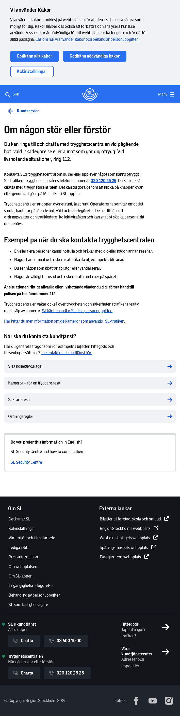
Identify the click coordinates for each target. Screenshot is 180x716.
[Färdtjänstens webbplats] (124, 557)
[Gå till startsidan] (90, 94)
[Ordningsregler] (90, 416)
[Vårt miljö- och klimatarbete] (32, 538)
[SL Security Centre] (26, 462)
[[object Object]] (103, 180)
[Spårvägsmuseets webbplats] (128, 547)
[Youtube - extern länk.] (152, 701)
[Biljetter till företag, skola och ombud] (134, 519)
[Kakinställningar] (22, 528)
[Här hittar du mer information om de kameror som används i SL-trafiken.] (64, 321)
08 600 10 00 (64, 641)
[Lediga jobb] (18, 547)
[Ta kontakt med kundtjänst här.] (66, 352)
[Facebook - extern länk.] (136, 701)
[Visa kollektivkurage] (90, 366)
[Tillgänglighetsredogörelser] (31, 585)
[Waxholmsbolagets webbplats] (129, 538)
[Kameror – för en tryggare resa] (90, 383)
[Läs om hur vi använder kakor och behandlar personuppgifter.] (87, 39)
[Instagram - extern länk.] (169, 701)
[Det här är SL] (19, 519)
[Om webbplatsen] (23, 566)
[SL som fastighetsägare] (28, 604)
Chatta (23, 641)
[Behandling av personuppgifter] (34, 595)
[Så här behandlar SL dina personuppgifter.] (77, 310)
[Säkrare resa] (90, 399)
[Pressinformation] (23, 557)
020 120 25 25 (66, 673)
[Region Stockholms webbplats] (129, 528)
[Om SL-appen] (20, 576)
